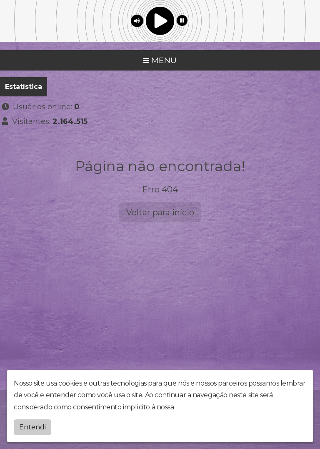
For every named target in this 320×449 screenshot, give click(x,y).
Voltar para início (160, 212)
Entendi (32, 427)
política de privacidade (210, 407)
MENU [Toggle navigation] (160, 60)
